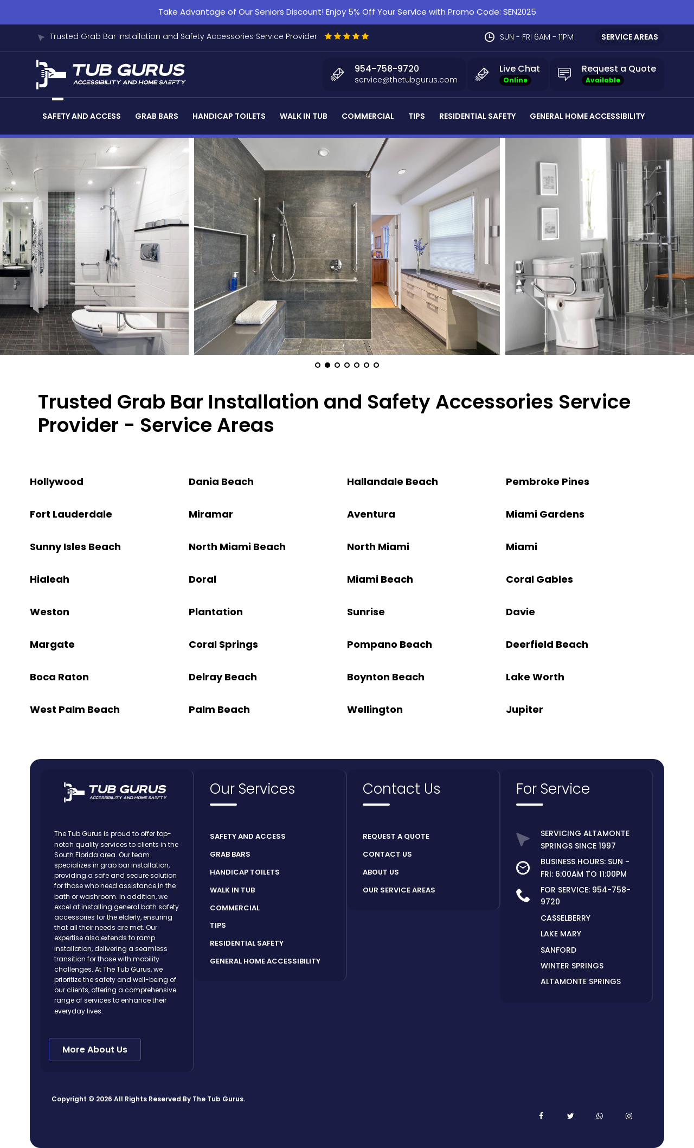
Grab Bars (156, 116)
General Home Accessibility (587, 116)
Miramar (211, 514)
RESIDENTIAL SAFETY (247, 943)
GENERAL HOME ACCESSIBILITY (265, 961)
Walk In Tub (303, 116)
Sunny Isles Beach (75, 546)
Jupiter (524, 709)
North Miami (378, 546)
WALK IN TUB (232, 890)
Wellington (375, 709)
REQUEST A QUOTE (396, 836)
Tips (416, 116)
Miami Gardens (545, 514)
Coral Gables (539, 579)
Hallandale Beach (392, 481)
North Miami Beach (237, 546)
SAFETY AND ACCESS (248, 836)
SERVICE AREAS (629, 36)
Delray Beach (223, 677)
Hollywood (56, 481)
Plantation (216, 611)
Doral (202, 579)
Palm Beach (219, 709)
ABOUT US (381, 872)
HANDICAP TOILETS (245, 872)
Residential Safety (477, 116)
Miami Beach (380, 579)
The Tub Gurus (217, 1099)
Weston (49, 611)
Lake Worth (535, 677)
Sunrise (366, 611)
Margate (52, 644)
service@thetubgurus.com (406, 79)
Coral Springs (223, 644)
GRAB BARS (230, 854)
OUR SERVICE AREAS (399, 890)
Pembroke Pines (547, 481)
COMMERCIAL (235, 908)
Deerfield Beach (547, 644)
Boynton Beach (386, 677)
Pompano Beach (389, 644)
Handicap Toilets (229, 116)
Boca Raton (59, 677)
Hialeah (49, 579)
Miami (521, 546)
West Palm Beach (75, 709)
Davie (520, 611)
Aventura (371, 514)
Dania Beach (221, 481)
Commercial (368, 116)
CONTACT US (387, 854)
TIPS (218, 925)
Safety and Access (81, 116)
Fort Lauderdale (71, 514)
